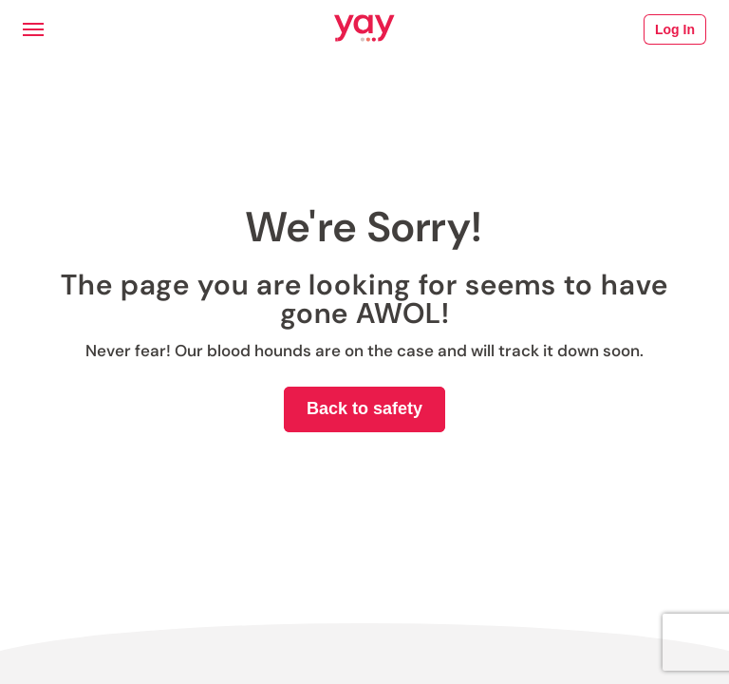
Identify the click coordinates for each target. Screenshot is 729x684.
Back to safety (364, 408)
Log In (675, 29)
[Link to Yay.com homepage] (364, 29)
